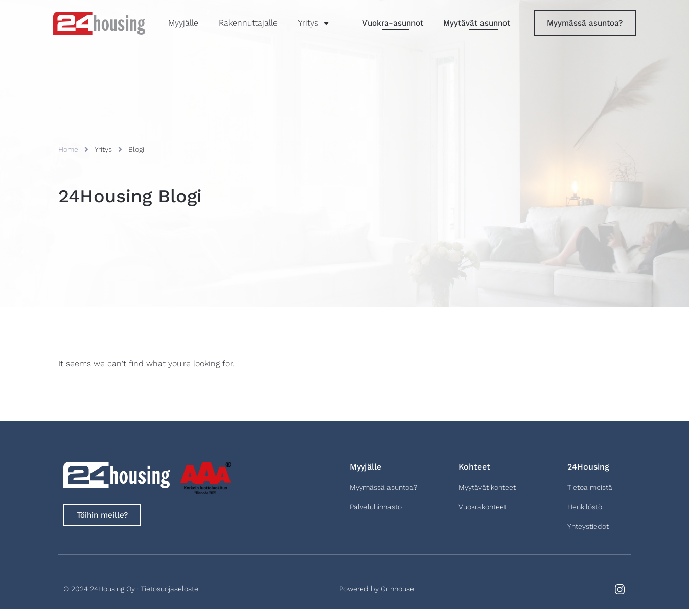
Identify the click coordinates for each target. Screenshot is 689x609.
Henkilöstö (584, 507)
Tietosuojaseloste (169, 588)
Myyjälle (183, 23)
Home (68, 149)
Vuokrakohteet (482, 507)
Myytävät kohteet (487, 487)
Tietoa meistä (589, 487)
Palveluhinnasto (376, 507)
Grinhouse (397, 588)
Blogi (136, 149)
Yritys (313, 23)
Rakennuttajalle (248, 23)
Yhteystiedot (588, 526)
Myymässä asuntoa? (383, 487)
